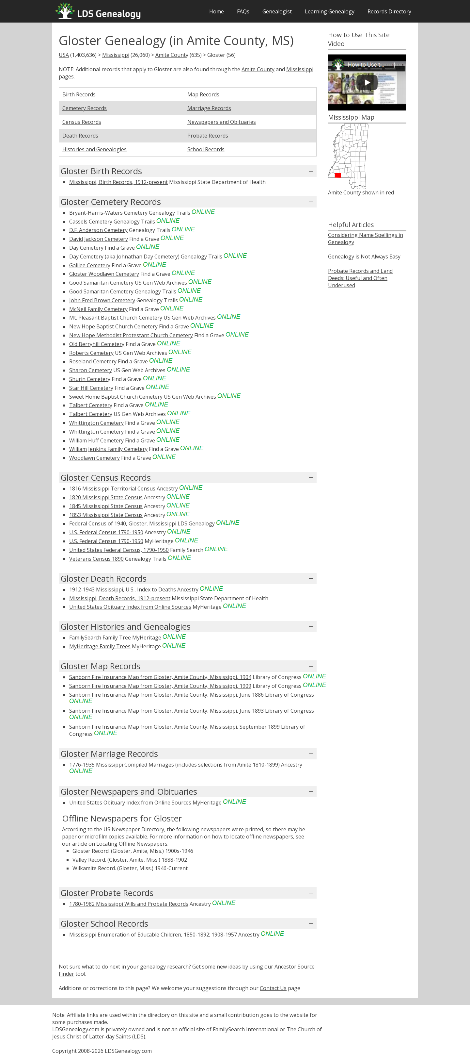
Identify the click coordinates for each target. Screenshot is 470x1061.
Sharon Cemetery (90, 370)
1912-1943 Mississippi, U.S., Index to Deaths (122, 589)
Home (216, 11)
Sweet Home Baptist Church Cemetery (116, 396)
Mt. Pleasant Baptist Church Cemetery (115, 317)
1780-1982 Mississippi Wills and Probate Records (128, 903)
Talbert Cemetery (90, 405)
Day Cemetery (86, 247)
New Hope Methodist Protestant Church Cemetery (131, 335)
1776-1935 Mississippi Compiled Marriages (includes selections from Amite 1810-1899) (174, 764)
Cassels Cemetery (90, 221)
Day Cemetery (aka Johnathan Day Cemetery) (124, 256)
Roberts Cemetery (91, 352)
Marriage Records (209, 108)
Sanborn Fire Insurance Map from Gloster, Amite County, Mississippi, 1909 (160, 685)
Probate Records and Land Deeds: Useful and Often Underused (360, 278)
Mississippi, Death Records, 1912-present (119, 598)
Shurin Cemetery (89, 379)
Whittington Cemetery (96, 422)
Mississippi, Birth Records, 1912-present (118, 182)
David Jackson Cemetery (98, 238)
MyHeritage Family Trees (100, 646)
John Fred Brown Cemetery (102, 300)
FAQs (243, 11)
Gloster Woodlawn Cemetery (104, 273)
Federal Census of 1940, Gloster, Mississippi (122, 523)
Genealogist (277, 11)
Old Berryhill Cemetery (96, 344)
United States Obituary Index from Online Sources (130, 606)
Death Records (80, 135)
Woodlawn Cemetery (94, 457)
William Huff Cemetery (96, 440)
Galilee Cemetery (89, 265)
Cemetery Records (84, 108)
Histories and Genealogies (94, 149)
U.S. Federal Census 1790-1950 (106, 532)
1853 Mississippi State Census (106, 515)
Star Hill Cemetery (91, 387)
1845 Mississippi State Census (106, 506)
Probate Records (207, 135)
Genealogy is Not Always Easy (364, 256)
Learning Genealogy (329, 11)
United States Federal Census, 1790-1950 (119, 550)
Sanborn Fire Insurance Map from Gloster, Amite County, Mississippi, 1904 (160, 677)
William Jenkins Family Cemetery (108, 449)
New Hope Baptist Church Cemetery (113, 326)
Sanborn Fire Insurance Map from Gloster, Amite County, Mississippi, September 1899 (174, 726)
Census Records (81, 121)
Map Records (203, 94)
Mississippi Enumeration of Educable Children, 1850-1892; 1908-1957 (153, 934)
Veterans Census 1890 (96, 558)
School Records (206, 149)
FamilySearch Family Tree (100, 637)
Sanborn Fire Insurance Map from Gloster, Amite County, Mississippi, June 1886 (166, 694)
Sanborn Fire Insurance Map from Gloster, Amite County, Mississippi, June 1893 (166, 710)
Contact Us (273, 988)
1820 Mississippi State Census (106, 497)
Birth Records (79, 94)
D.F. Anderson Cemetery (98, 230)
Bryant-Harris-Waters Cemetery (108, 212)
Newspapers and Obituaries (221, 121)
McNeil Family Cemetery (98, 309)
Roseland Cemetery (93, 361)
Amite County (171, 54)
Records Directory (389, 11)
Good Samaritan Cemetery (101, 282)
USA (64, 54)
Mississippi (115, 54)
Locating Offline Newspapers (131, 843)
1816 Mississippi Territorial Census (112, 488)
